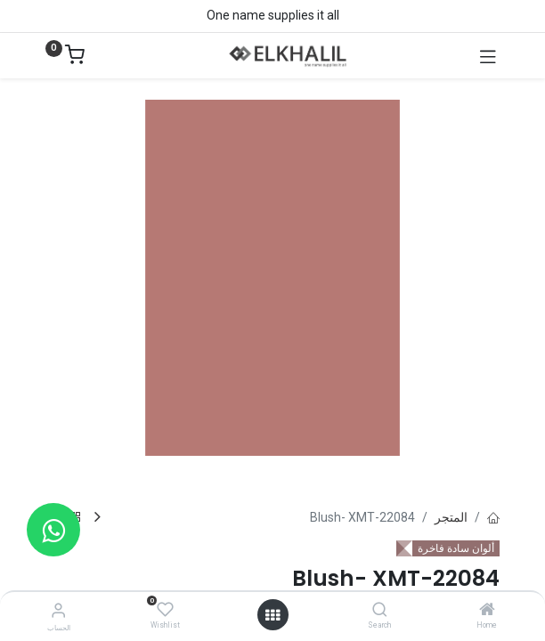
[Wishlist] (165, 610)
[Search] (379, 611)
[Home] (487, 611)
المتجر (451, 517)
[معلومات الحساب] (58, 610)
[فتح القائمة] (272, 615)
